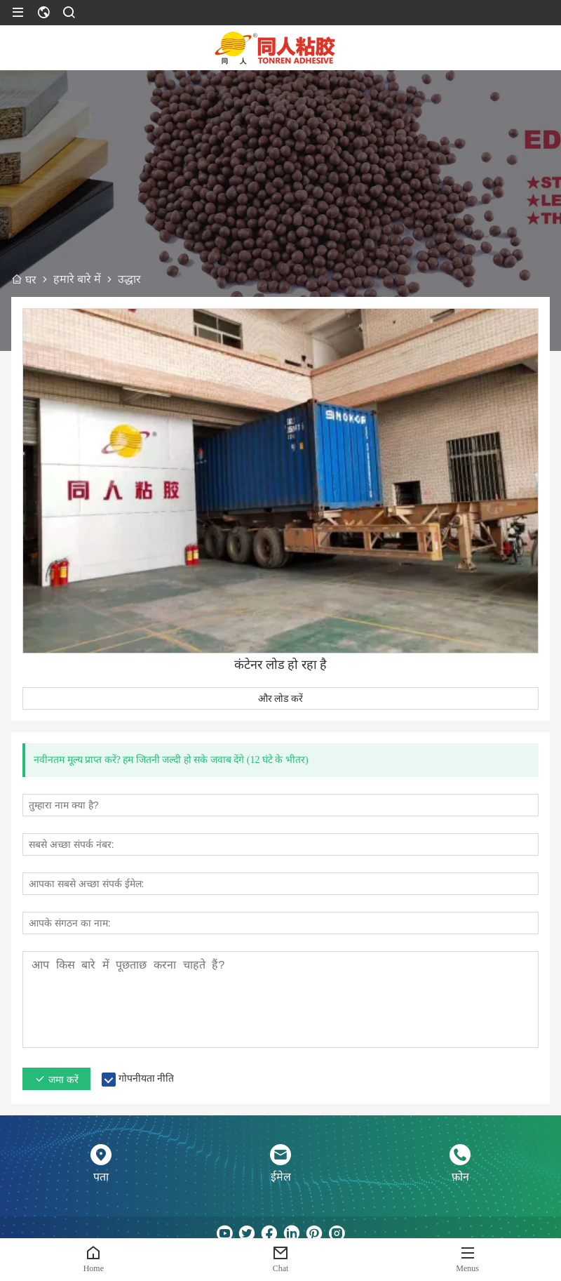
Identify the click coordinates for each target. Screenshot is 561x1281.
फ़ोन (460, 1177)
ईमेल (281, 1177)
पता (101, 1177)
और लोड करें (281, 698)
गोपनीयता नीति (147, 1078)
